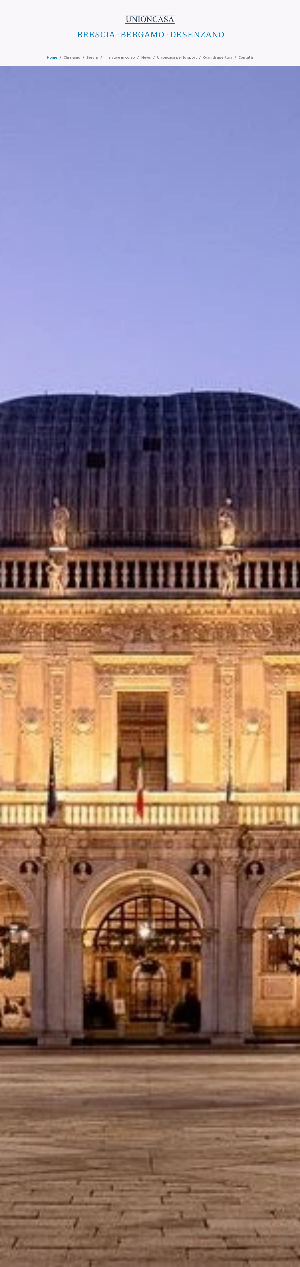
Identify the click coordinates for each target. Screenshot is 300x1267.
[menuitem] (56, 57)
